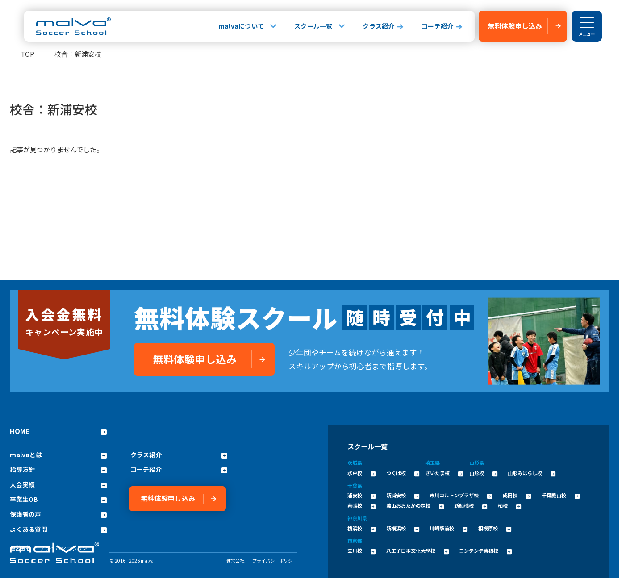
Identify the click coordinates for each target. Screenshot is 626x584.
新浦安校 (402, 495)
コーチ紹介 (437, 25)
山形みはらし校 (531, 472)
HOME (58, 431)
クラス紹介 (378, 25)
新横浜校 (402, 528)
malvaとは (58, 455)
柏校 (509, 505)
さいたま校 (444, 472)
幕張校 (361, 505)
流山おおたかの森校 (415, 505)
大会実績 (58, 484)
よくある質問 (58, 529)
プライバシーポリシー (274, 560)
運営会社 (235, 560)
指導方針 (58, 469)
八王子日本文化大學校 (417, 550)
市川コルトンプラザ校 (461, 495)
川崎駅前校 (448, 528)
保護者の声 (58, 514)
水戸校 (361, 472)
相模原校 (494, 528)
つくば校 (402, 472)
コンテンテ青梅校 (485, 550)
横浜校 (361, 528)
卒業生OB (58, 499)
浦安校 (361, 495)
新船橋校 (470, 505)
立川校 (361, 550)
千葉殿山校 (561, 495)
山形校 (483, 472)
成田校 (517, 495)
